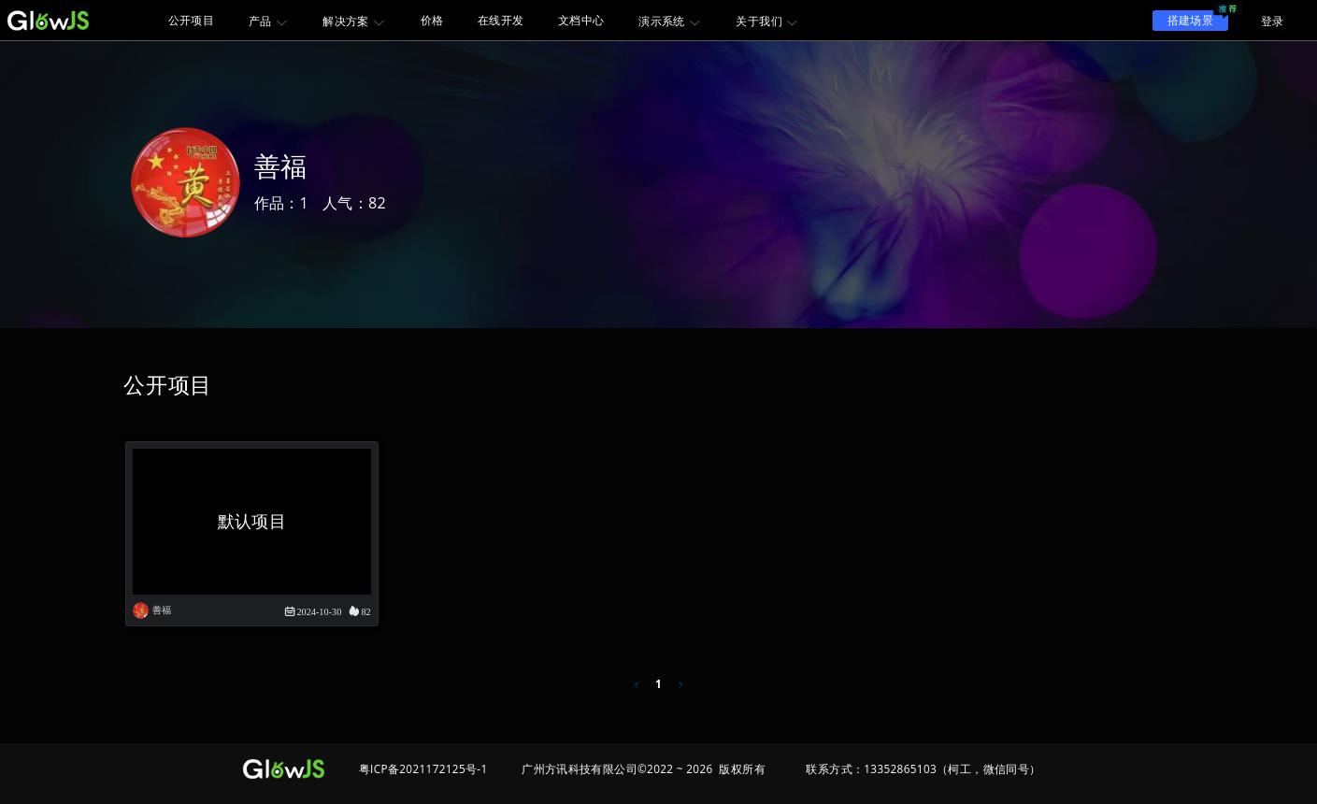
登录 (1272, 20)
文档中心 (581, 19)
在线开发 (500, 19)
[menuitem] (191, 20)
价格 (432, 19)
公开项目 (191, 19)
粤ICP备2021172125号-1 (423, 768)
